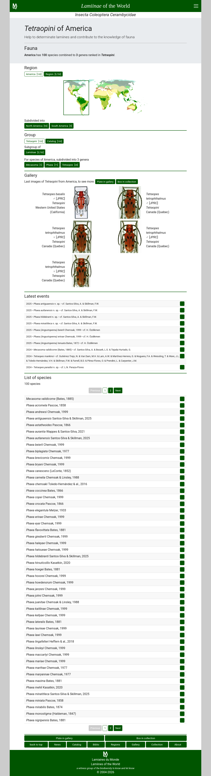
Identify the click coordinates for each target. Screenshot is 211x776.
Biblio (96, 744)
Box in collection (127, 181)
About (177, 744)
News (57, 744)
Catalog (76, 744)
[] (35, 152)
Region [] (53, 74)
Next (118, 390)
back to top (36, 744)
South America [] (61, 125)
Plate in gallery (105, 181)
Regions (115, 744)
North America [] (36, 125)
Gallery (136, 744)
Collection (157, 744)
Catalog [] (54, 141)
